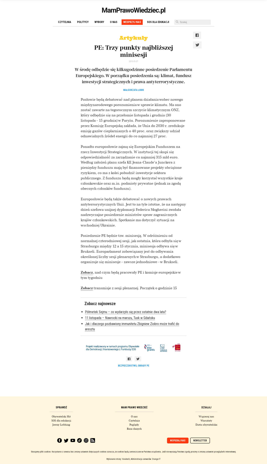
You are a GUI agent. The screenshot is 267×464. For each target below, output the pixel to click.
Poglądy (134, 424)
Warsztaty (206, 420)
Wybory (99, 22)
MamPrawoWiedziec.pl (133, 10)
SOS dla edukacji (158, 22)
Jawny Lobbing (61, 424)
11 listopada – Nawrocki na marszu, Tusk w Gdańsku (120, 318)
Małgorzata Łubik (133, 90)
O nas (113, 22)
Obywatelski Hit (61, 416)
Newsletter (200, 440)
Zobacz (87, 272)
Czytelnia (64, 22)
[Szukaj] (192, 22)
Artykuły (133, 38)
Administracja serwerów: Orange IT (146, 459)
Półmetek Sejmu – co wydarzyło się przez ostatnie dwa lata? (125, 312)
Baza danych (134, 428)
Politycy (83, 22)
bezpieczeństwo (127, 365)
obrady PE (143, 365)
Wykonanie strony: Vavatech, (118, 459)
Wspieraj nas (206, 416)
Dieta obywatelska (206, 424)
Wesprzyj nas (132, 22)
